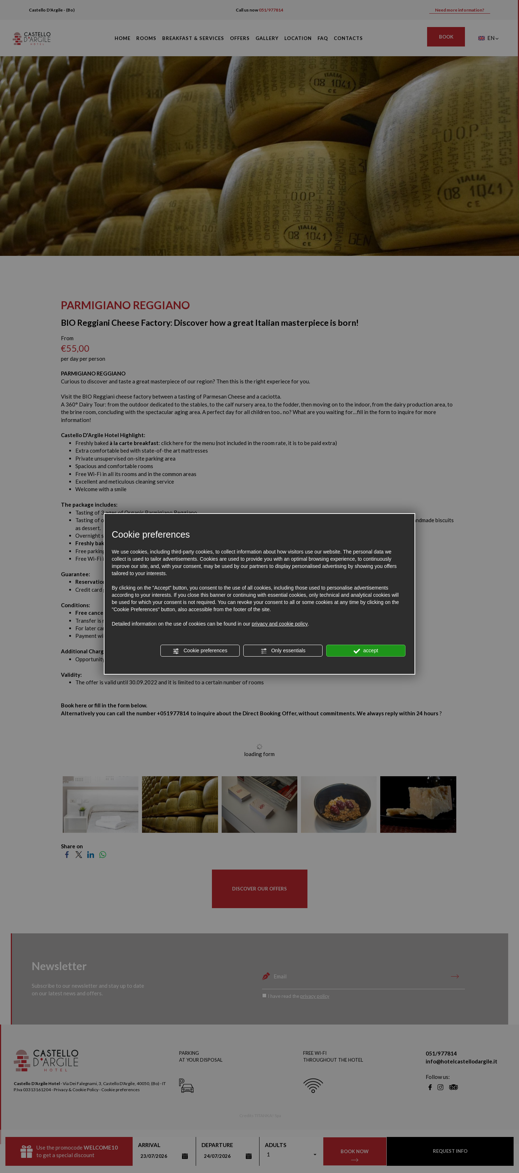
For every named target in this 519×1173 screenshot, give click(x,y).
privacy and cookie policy (280, 624)
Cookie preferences (200, 651)
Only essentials (283, 651)
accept (366, 651)
